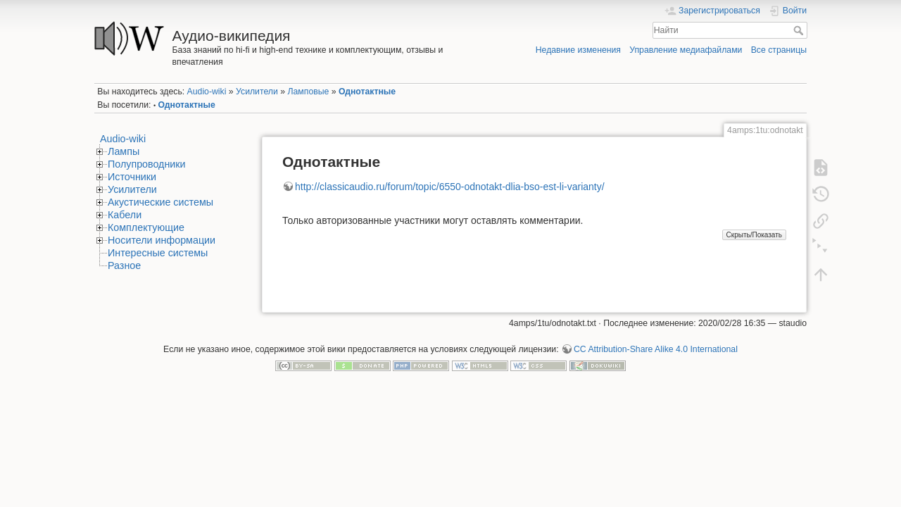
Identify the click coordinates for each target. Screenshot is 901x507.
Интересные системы (158, 252)
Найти (800, 30)
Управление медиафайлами (685, 50)
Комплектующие (146, 227)
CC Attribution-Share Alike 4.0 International (656, 349)
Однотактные (367, 91)
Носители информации (161, 240)
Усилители (257, 91)
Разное (124, 265)
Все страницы (779, 50)
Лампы (123, 151)
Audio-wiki (207, 91)
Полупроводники (147, 164)
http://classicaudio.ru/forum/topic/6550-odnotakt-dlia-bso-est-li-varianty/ (450, 186)
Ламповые (308, 91)
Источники (132, 176)
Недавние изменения (578, 50)
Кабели (124, 214)
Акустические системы (160, 202)
